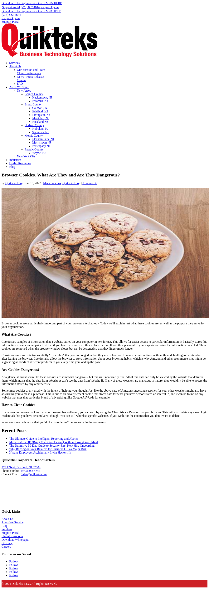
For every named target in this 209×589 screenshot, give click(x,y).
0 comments (89, 183)
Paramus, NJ (40, 101)
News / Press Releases (30, 76)
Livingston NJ (41, 114)
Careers (21, 80)
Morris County (34, 135)
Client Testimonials (29, 73)
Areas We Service (12, 522)
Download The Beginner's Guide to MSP (31, 11)
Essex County (33, 104)
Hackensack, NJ (42, 97)
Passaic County (34, 149)
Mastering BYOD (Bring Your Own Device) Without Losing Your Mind (53, 442)
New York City (26, 156)
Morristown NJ (41, 142)
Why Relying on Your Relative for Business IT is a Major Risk (47, 449)
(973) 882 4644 (30, 7)
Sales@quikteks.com (33, 474)
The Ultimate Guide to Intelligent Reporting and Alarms (43, 438)
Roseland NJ (40, 121)
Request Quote (50, 7)
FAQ (20, 83)
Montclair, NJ (40, 118)
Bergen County (34, 94)
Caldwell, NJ (40, 107)
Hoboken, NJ (40, 128)
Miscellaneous (52, 183)
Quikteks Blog (14, 183)
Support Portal (11, 7)
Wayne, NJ (39, 153)
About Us (15, 66)
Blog (12, 166)
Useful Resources (20, 163)
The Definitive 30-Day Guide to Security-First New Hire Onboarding (52, 445)
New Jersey (24, 90)
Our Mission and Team (31, 69)
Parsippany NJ (41, 146)
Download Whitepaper (15, 539)
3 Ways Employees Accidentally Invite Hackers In (40, 452)
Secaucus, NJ (40, 132)
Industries (15, 159)
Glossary (7, 543)
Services (14, 62)
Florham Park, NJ (43, 139)
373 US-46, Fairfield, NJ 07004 (21, 467)
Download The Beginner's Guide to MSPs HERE (32, 3)
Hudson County (34, 125)
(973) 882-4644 (11, 14)
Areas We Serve (19, 87)
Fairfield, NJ (40, 111)
